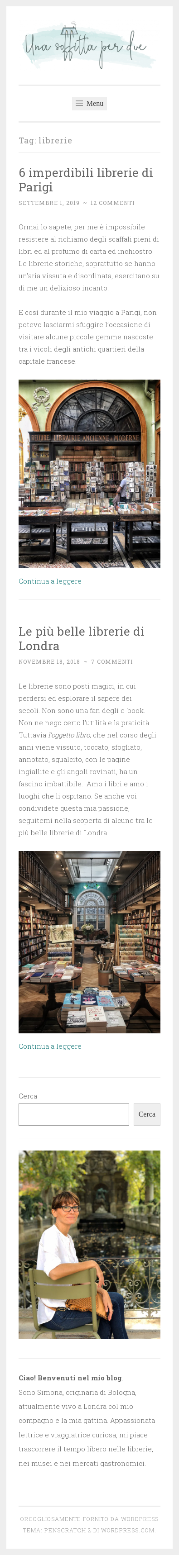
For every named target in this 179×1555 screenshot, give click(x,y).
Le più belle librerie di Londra (82, 638)
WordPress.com (128, 1530)
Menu (89, 103)
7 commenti (112, 661)
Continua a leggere (50, 580)
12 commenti (113, 202)
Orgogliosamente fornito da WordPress (89, 1518)
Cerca (28, 1095)
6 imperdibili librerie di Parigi (86, 179)
